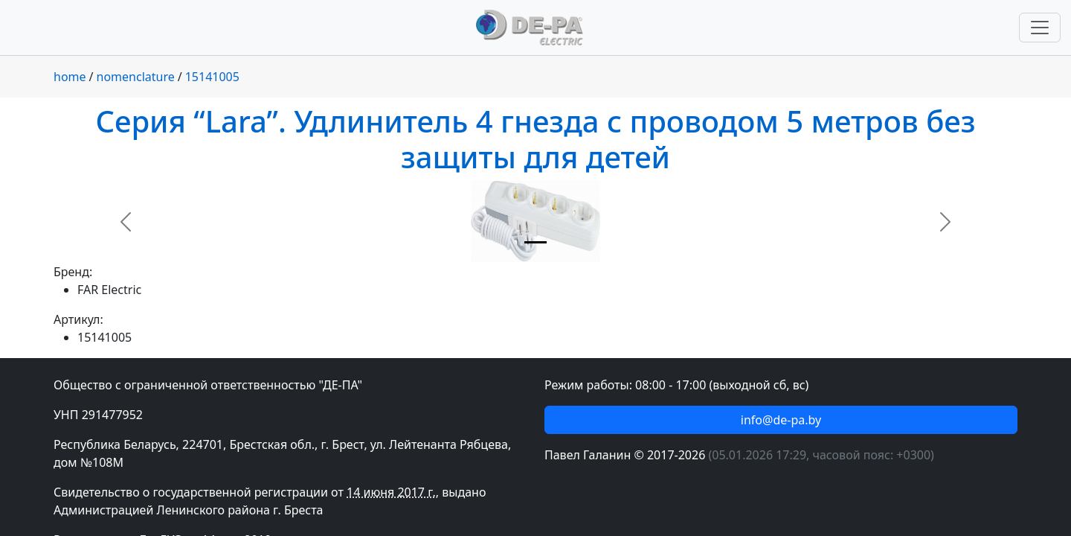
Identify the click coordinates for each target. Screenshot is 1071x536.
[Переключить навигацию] (1040, 27)
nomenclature (136, 76)
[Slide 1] (535, 242)
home (70, 76)
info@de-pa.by (781, 420)
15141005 (212, 76)
